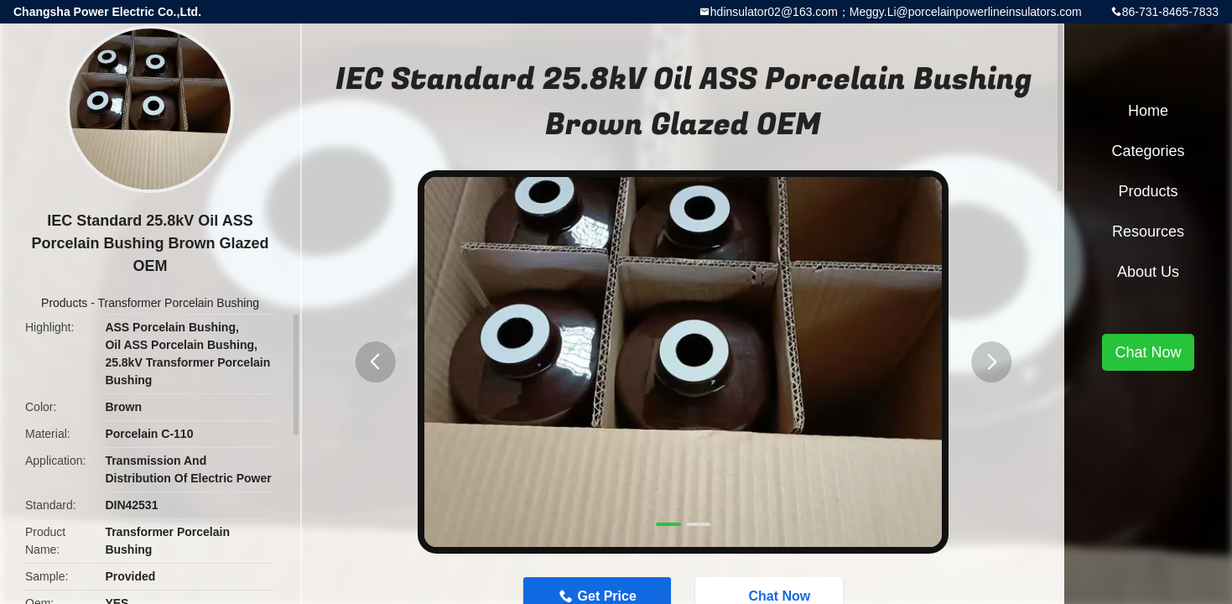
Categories (1147, 151)
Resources (1148, 231)
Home (1148, 110)
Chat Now (1148, 352)
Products (64, 303)
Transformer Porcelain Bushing (178, 303)
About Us (1148, 271)
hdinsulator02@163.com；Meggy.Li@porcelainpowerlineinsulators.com (896, 11)
